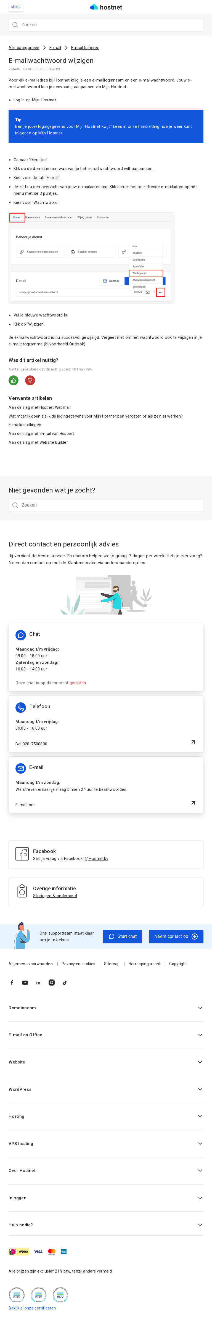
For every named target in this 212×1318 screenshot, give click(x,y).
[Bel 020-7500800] (106, 723)
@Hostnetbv (96, 858)
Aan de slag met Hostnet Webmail (40, 407)
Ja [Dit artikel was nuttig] (13, 380)
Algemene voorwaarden (31, 964)
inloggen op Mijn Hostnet (38, 133)
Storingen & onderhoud (55, 895)
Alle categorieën (24, 47)
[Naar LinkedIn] (38, 982)
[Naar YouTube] (25, 982)
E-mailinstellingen (25, 425)
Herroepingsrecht (144, 964)
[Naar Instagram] (51, 982)
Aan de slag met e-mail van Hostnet (41, 433)
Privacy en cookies (78, 964)
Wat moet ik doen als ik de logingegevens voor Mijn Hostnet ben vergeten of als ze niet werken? (96, 416)
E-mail (55, 47)
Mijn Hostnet (44, 100)
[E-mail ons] (106, 784)
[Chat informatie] (106, 657)
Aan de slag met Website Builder (38, 442)
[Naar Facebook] (12, 982)
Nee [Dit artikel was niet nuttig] (30, 380)
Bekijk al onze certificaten (32, 1308)
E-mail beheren (85, 47)
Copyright (178, 964)
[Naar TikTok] (65, 982)
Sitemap (112, 964)
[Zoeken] (106, 24)
